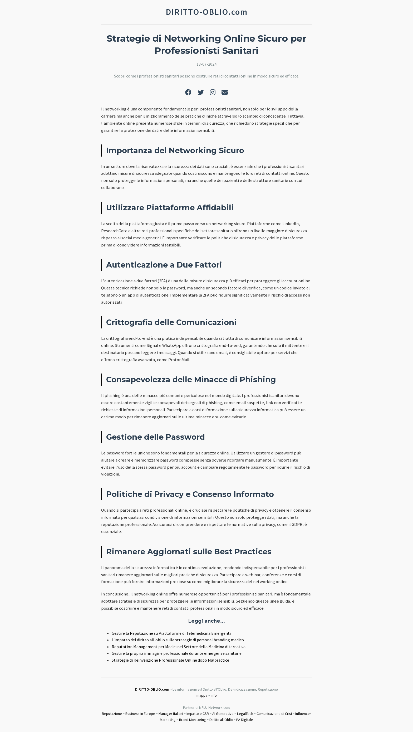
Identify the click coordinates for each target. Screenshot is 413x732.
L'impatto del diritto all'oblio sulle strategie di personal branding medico (178, 639)
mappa (201, 695)
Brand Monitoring (192, 719)
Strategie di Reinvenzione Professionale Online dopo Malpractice (170, 660)
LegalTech (245, 713)
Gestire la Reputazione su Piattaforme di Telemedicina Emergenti (171, 633)
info (214, 695)
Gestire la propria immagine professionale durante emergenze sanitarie (177, 653)
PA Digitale (244, 719)
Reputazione (112, 713)
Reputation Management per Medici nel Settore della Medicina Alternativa (178, 646)
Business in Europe (140, 713)
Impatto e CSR (197, 713)
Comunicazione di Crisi (274, 713)
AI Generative (223, 713)
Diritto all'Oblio (221, 719)
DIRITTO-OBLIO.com (152, 689)
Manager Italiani (171, 713)
